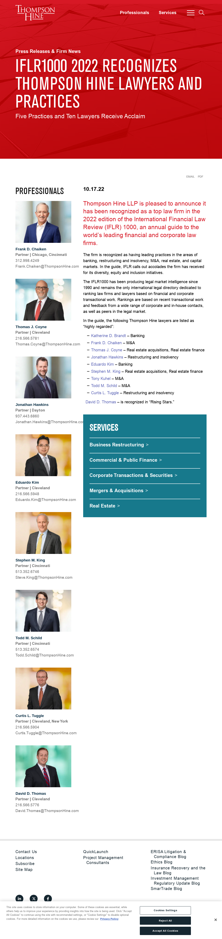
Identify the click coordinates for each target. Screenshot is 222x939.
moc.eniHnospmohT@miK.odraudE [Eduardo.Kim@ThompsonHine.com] (45, 499)
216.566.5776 (27, 805)
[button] (190, 12)
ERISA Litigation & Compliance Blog (168, 854)
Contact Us (26, 851)
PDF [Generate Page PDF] (200, 176)
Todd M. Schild (28, 638)
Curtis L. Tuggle (29, 716)
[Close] (215, 919)
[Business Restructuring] (119, 445)
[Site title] (35, 12)
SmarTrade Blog (166, 888)
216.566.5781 (27, 338)
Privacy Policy (109, 918)
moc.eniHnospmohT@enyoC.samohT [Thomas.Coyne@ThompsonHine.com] (47, 344)
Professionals (134, 13)
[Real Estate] (105, 506)
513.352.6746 (27, 571)
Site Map (24, 869)
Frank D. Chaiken (30, 249)
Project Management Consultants (103, 860)
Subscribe (25, 863)
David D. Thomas (30, 793)
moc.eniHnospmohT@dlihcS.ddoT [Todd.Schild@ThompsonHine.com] (44, 655)
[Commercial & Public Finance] (126, 460)
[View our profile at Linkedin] (19, 899)
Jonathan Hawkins (32, 405)
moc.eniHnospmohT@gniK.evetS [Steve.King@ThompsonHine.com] (43, 577)
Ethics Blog (161, 862)
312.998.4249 (27, 260)
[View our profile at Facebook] (48, 899)
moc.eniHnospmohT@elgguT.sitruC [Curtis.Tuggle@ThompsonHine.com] (46, 733)
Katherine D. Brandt (108, 335)
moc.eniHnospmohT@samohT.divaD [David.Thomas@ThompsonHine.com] (47, 810)
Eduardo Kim (27, 482)
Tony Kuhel (101, 378)
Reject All (165, 920)
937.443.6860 (27, 416)
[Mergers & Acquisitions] (119, 490)
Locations (24, 857)
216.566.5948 (27, 494)
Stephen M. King (30, 560)
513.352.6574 (27, 649)
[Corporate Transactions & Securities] (133, 475)
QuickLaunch (95, 851)
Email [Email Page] (190, 176)
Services (167, 13)
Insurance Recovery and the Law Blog (178, 870)
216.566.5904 (27, 727)
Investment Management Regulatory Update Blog (175, 880)
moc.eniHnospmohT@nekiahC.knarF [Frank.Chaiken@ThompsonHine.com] (47, 266)
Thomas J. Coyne (31, 327)
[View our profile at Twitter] (34, 899)
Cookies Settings (165, 910)
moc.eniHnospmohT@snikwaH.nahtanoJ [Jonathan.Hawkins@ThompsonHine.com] (50, 422)
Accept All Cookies (165, 930)
